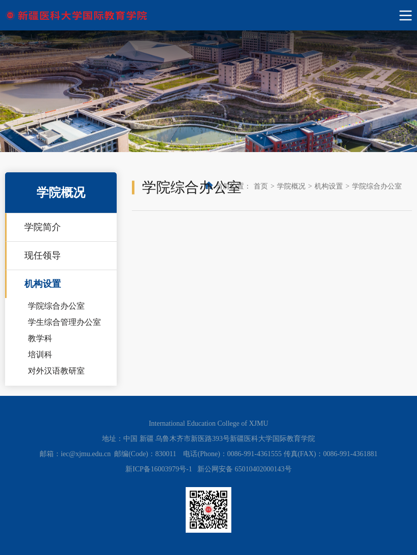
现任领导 (42, 255)
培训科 (40, 354)
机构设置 (42, 284)
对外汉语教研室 (56, 370)
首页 (261, 186)
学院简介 (42, 227)
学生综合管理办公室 (64, 322)
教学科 (40, 338)
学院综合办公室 (56, 306)
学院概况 (291, 186)
